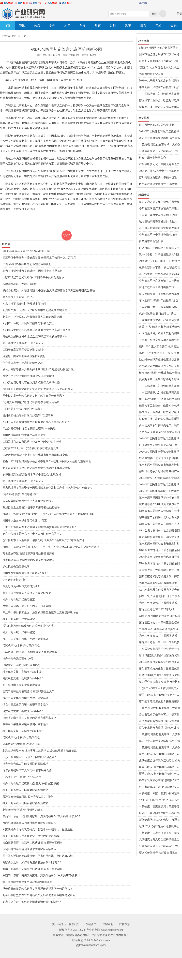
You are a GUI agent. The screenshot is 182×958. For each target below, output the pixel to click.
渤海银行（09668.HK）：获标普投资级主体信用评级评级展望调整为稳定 (159, 261)
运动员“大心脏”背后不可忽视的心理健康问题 (159, 826)
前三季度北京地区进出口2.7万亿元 (23, 343)
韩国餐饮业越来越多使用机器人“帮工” (25, 520)
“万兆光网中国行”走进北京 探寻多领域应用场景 (31, 402)
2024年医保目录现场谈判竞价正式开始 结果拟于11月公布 (159, 662)
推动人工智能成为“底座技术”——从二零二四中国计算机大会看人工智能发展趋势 (51, 546)
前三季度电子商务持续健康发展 (21, 684)
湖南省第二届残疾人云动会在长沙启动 (159, 511)
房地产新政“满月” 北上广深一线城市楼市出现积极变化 (35, 454)
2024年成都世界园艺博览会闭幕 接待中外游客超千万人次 (37, 329)
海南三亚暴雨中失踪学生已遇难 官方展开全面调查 (33, 842)
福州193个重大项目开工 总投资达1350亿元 (159, 346)
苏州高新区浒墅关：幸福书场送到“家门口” (158, 177)
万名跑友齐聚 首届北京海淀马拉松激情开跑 (28, 553)
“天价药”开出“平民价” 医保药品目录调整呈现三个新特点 (159, 800)
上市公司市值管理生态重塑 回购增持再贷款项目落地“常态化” (39, 527)
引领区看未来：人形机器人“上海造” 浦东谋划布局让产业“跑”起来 (158, 151)
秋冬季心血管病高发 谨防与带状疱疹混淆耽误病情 (159, 682)
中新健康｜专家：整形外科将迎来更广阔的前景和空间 (159, 793)
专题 (52, 25)
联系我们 (74, 924)
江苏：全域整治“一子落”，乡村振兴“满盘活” (29, 757)
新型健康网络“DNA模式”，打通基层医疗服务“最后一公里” (159, 820)
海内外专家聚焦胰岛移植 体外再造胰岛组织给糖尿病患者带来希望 (159, 138)
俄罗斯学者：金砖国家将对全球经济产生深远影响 (159, 379)
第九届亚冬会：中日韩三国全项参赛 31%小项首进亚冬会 (159, 622)
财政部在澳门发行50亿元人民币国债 (159, 107)
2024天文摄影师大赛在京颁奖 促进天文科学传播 (31, 382)
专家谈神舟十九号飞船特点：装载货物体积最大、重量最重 (38, 829)
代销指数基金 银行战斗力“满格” (158, 313)
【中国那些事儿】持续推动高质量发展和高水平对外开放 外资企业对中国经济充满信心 (159, 94)
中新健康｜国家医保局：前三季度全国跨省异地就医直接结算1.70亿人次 (159, 807)
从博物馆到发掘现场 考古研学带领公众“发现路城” (32, 474)
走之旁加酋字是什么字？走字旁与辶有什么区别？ (32, 533)
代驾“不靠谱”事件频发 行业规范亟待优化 (27, 264)
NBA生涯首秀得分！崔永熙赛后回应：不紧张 (159, 530)
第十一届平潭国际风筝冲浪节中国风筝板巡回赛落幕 (159, 498)
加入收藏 (143, 3)
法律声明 (107, 924)
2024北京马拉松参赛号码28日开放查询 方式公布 (159, 557)
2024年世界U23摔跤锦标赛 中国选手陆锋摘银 (159, 478)
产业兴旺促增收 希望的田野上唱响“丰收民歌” (30, 428)
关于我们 (57, 924)
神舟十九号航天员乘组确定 (19, 599)
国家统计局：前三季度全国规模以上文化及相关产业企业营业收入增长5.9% (47, 487)
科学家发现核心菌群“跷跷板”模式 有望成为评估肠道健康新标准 (159, 780)
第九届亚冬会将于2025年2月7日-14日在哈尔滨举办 (156, 609)
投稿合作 (91, 924)
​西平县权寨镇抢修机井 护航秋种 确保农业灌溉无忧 (158, 184)
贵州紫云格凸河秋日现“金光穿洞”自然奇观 (28, 415)
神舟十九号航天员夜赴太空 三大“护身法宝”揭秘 (31, 783)
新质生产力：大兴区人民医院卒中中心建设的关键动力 (35, 310)
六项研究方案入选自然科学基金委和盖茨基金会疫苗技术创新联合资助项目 (159, 839)
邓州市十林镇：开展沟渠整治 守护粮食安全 (28, 323)
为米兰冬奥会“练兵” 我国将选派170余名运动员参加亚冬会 (158, 583)
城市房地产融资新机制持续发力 (158, 221)
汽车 (128, 25)
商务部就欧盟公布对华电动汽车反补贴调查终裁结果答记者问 (39, 895)
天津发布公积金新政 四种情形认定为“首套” (28, 796)
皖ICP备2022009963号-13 (91, 945)
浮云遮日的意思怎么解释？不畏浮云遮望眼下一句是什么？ (38, 888)
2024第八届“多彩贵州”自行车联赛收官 (159, 171)
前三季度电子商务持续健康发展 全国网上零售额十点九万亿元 (39, 257)
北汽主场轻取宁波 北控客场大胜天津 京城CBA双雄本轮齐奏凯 (40, 750)
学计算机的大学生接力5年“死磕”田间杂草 (27, 882)
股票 (143, 25)
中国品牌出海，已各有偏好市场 (158, 307)
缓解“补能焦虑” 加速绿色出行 (20, 494)
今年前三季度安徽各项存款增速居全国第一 (159, 340)
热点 (37, 25)
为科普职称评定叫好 (15, 579)
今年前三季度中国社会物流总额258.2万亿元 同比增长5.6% (158, 215)
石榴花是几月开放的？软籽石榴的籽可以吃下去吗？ (159, 333)
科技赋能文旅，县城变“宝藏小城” (23, 671)
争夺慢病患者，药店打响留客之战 (23, 362)
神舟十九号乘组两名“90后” (19, 658)
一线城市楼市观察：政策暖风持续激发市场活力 (159, 320)
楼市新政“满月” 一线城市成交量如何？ (159, 373)
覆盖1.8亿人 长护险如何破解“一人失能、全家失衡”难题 (159, 695)
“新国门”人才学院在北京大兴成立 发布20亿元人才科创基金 (38, 389)
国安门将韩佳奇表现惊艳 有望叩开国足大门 (28, 691)
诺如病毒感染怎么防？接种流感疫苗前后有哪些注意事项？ (159, 668)
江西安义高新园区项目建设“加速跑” (24, 349)
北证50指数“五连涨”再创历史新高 (23, 809)
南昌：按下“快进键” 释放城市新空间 (24, 303)
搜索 (154, 13)
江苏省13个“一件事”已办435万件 (22, 776)
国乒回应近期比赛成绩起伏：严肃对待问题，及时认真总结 (38, 855)
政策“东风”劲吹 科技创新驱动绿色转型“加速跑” (159, 327)
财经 (113, 25)
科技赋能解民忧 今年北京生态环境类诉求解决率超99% (35, 336)
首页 (7, 25)
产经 (158, 25)
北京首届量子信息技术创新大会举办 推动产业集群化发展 (37, 468)
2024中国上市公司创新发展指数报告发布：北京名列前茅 (36, 422)
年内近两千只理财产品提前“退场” (159, 87)
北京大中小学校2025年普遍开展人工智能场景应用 (32, 316)
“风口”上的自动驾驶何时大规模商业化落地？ (29, 625)
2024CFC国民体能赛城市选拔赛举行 (159, 131)
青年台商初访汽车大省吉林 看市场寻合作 (27, 770)
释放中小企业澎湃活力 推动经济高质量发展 (28, 376)
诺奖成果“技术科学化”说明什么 (21, 645)
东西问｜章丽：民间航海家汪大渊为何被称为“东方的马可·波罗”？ (42, 816)
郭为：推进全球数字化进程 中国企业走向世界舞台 (33, 270)
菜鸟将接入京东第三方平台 (19, 297)
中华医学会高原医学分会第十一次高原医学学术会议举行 (159, 649)
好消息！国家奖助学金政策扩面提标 (24, 356)
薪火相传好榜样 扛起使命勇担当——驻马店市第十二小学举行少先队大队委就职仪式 (159, 853)
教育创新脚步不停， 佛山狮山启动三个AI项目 (159, 268)
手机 (179, 13)
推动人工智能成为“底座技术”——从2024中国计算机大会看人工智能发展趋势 (48, 514)
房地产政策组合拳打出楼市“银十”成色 (157, 287)
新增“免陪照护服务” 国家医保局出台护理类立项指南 (159, 655)
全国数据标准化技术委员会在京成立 (24, 435)
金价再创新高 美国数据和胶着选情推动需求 (28, 560)
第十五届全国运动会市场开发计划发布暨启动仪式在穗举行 (159, 465)
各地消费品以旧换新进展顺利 (20, 283)
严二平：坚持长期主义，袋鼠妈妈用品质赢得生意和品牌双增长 (40, 612)
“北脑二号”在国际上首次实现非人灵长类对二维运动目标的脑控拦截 (159, 688)
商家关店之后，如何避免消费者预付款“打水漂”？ (32, 862)
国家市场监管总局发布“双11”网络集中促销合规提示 (33, 277)
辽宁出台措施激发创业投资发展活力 (159, 228)
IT (19, 36)
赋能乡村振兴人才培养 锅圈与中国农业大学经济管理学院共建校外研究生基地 (49, 290)
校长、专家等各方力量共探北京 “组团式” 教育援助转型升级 (38, 369)
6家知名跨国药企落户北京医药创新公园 (26, 251)
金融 (174, 25)
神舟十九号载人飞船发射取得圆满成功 (25, 763)
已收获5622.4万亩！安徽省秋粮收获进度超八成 (30, 448)
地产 (67, 25)
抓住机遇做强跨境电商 (16, 566)
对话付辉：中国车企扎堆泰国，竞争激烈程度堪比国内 (159, 248)
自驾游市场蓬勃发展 (151, 241)
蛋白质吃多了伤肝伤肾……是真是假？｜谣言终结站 (159, 714)
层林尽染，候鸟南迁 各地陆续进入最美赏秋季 (30, 652)
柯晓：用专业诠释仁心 (152, 157)
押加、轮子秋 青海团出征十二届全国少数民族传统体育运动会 (159, 596)
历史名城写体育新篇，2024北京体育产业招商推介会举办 (159, 537)
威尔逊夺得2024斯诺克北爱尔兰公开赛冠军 (159, 504)
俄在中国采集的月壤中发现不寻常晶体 (25, 638)
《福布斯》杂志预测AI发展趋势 (21, 665)
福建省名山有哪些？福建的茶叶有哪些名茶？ (29, 717)
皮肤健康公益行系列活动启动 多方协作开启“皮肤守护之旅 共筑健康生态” (159, 760)
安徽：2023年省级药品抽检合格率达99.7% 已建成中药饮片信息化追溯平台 (47, 461)
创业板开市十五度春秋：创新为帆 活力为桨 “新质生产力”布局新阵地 (43, 540)
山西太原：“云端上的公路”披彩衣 (23, 408)
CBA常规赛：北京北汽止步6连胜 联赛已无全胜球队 (158, 458)
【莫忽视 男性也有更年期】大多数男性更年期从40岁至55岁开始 (159, 144)
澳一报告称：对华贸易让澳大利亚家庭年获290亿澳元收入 (159, 254)
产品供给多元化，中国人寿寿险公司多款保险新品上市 (159, 164)
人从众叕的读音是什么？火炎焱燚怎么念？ (28, 500)
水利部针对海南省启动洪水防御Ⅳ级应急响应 (29, 822)
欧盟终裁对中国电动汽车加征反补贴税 (159, 366)
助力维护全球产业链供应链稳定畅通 (159, 360)
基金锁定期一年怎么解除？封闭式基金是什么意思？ (34, 395)
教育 (98, 25)
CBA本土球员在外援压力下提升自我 (159, 590)
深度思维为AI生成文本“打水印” (21, 586)
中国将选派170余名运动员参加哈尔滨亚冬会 (158, 629)
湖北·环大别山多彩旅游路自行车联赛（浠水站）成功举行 (159, 616)
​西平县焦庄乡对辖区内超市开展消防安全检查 (159, 425)
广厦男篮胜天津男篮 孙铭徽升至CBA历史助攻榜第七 (158, 445)
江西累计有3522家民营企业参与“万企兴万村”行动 (32, 441)
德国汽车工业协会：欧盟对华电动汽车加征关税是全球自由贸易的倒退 (159, 100)
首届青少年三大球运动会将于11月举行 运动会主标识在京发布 (159, 570)
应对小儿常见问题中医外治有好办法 (159, 813)
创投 (83, 25)
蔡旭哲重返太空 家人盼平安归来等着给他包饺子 (31, 507)
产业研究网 (93, 929)
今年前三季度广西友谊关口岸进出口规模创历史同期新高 (159, 208)
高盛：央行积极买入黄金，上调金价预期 (27, 592)
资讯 (22, 25)
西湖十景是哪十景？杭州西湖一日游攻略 (27, 606)
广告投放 (124, 924)
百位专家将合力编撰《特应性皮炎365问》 (159, 721)
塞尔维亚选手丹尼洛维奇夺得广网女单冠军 (159, 471)
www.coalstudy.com (112, 929)
